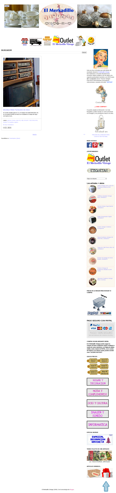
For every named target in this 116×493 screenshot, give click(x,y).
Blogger (72, 489)
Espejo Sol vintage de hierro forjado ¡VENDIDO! (105, 258)
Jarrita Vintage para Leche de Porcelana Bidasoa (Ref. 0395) (105, 187)
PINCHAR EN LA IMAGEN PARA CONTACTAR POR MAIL (100, 125)
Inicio (35, 135)
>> (84, 134)
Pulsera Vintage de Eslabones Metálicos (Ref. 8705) (104, 269)
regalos (16, 122)
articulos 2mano (11, 120)
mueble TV (6, 122)
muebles (11, 122)
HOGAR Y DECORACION (30, 120)
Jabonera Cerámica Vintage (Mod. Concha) (105, 279)
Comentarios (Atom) (14, 138)
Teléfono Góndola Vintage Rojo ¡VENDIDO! (104, 196)
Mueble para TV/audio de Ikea (16, 110)
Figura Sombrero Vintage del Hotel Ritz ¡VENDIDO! (105, 238)
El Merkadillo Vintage (103, 72)
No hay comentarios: (8, 124)
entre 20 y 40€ (19, 120)
